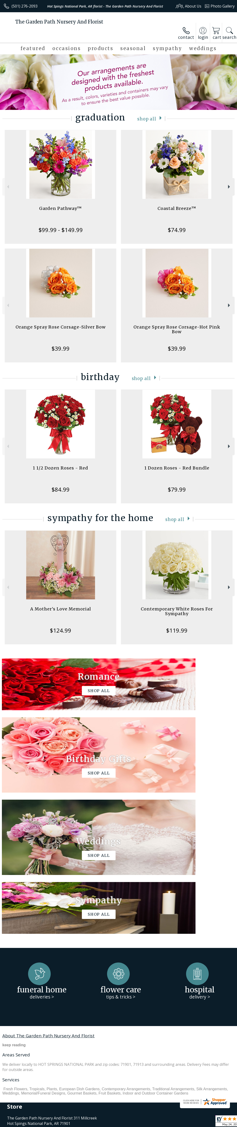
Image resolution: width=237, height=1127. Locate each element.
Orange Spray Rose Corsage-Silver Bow (61, 327)
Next (230, 187)
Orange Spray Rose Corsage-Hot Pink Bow (176, 329)
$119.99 (176, 630)
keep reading (14, 904)
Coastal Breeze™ (177, 208)
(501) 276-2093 (24, 6)
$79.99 (177, 489)
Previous (7, 187)
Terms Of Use (127, 1120)
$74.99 (177, 230)
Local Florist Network (188, 1120)
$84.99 (60, 489)
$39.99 (60, 348)
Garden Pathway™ (60, 208)
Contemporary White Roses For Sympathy (177, 611)
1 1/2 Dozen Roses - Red (60, 468)
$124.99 (60, 630)
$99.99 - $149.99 (60, 230)
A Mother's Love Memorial (60, 609)
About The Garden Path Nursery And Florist (48, 894)
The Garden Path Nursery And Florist (59, 22)
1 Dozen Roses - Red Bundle (176, 468)
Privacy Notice (155, 1120)
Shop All (147, 118)
